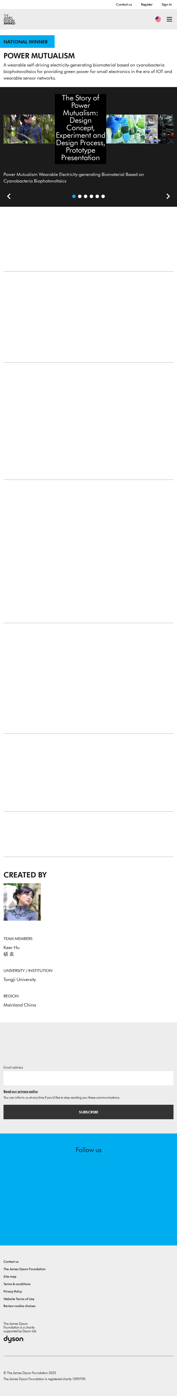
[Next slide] (166, 196)
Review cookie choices (19, 1306)
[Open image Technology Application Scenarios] (103, 196)
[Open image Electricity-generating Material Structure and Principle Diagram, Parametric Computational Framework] (97, 196)
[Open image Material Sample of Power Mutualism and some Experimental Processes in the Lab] (85, 196)
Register (146, 4)
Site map (10, 1277)
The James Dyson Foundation (25, 1269)
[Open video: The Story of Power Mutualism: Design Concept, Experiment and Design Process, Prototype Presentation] (79, 196)
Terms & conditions (17, 1284)
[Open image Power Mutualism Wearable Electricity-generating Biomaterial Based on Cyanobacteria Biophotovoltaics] (74, 196)
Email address (13, 1068)
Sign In (167, 4)
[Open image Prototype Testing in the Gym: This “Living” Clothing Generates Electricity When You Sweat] (91, 196)
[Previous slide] (7, 196)
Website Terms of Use (19, 1299)
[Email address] (88, 1078)
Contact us (124, 4)
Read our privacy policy (21, 1092)
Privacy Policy (13, 1292)
